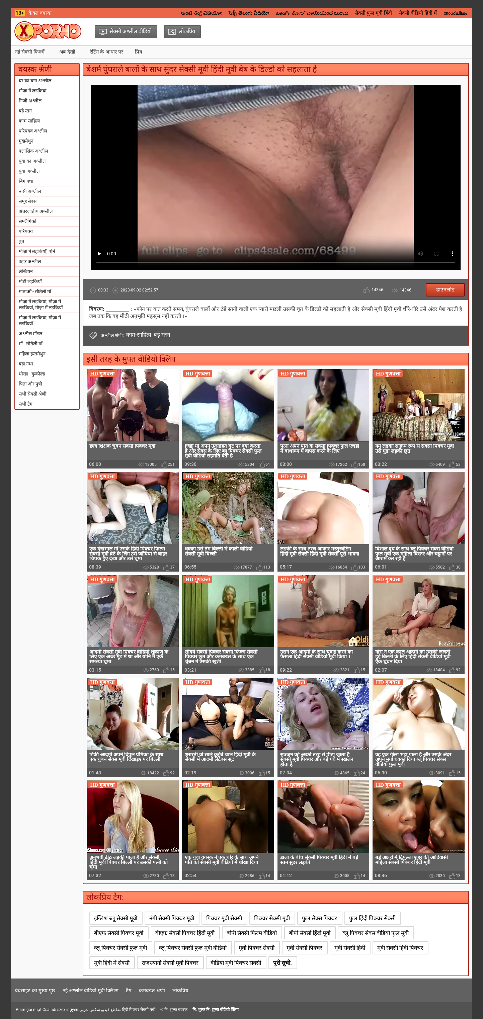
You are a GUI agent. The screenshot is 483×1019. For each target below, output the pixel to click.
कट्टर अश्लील (30, 261)
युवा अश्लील (29, 171)
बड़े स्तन (25, 110)
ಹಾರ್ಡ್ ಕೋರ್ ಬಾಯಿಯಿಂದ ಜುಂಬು (312, 13)
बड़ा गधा (26, 363)
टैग (128, 991)
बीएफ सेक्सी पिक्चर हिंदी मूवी (185, 933)
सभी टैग (25, 404)
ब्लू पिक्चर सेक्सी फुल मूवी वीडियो (193, 947)
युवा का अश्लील (32, 161)
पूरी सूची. (282, 962)
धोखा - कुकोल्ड (32, 373)
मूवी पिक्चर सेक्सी (256, 947)
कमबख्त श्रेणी (152, 991)
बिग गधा (26, 181)
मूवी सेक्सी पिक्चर (304, 947)
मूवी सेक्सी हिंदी (349, 947)
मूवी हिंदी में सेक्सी (112, 962)
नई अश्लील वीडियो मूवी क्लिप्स (90, 991)
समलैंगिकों (27, 221)
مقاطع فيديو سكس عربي (100, 1009)
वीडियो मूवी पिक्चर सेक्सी (236, 962)
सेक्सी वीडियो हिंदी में (418, 13)
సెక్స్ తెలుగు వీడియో (249, 13)
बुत (21, 241)
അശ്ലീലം (455, 13)
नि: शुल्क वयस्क (175, 1009)
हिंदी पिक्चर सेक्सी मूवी (138, 1009)
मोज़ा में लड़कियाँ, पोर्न (37, 251)
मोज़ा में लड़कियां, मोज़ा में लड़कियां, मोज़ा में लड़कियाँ (41, 304)
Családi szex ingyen (60, 1009)
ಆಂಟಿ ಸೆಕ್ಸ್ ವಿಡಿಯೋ (201, 13)
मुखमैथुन (26, 141)
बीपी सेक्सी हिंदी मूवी (309, 933)
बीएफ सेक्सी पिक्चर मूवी (118, 933)
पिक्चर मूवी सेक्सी (224, 918)
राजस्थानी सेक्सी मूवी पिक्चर (170, 962)
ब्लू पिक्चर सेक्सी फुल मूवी (120, 947)
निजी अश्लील (30, 100)
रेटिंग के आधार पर (106, 52)
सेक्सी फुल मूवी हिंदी (373, 13)
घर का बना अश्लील (35, 80)
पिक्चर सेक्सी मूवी (272, 918)
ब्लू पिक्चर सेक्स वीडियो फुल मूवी (375, 933)
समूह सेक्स (27, 201)
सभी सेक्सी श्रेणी (33, 394)
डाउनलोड (445, 289)
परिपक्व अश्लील (33, 131)
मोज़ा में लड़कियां (33, 90)
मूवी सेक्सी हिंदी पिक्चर (400, 947)
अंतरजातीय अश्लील (36, 211)
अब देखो (67, 52)
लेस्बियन (26, 271)
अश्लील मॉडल (30, 333)
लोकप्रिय (180, 991)
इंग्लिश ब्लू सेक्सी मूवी (115, 918)
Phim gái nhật (29, 1009)
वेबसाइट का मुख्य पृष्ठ (35, 991)
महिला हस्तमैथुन (32, 353)
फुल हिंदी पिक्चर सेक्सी (372, 918)
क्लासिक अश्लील (33, 151)
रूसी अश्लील (30, 191)
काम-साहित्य (29, 120)
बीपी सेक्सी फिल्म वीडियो (252, 933)
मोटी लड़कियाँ (30, 281)
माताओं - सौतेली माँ (35, 291)
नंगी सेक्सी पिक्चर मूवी (171, 918)
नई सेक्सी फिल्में (30, 52)
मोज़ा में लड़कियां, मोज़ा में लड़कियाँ (40, 320)
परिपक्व (26, 231)
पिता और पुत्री (30, 384)
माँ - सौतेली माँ (31, 343)
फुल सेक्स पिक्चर (319, 918)
